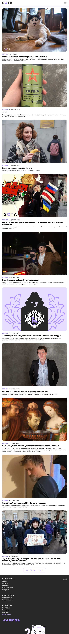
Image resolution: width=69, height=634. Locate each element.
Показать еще (34, 570)
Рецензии (5, 585)
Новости (5, 583)
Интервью (5, 590)
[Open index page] (7, 2)
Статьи (4, 581)
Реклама (5, 612)
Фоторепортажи (7, 600)
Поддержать (6, 614)
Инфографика (7, 598)
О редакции (6, 608)
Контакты (5, 610)
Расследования (7, 587)
